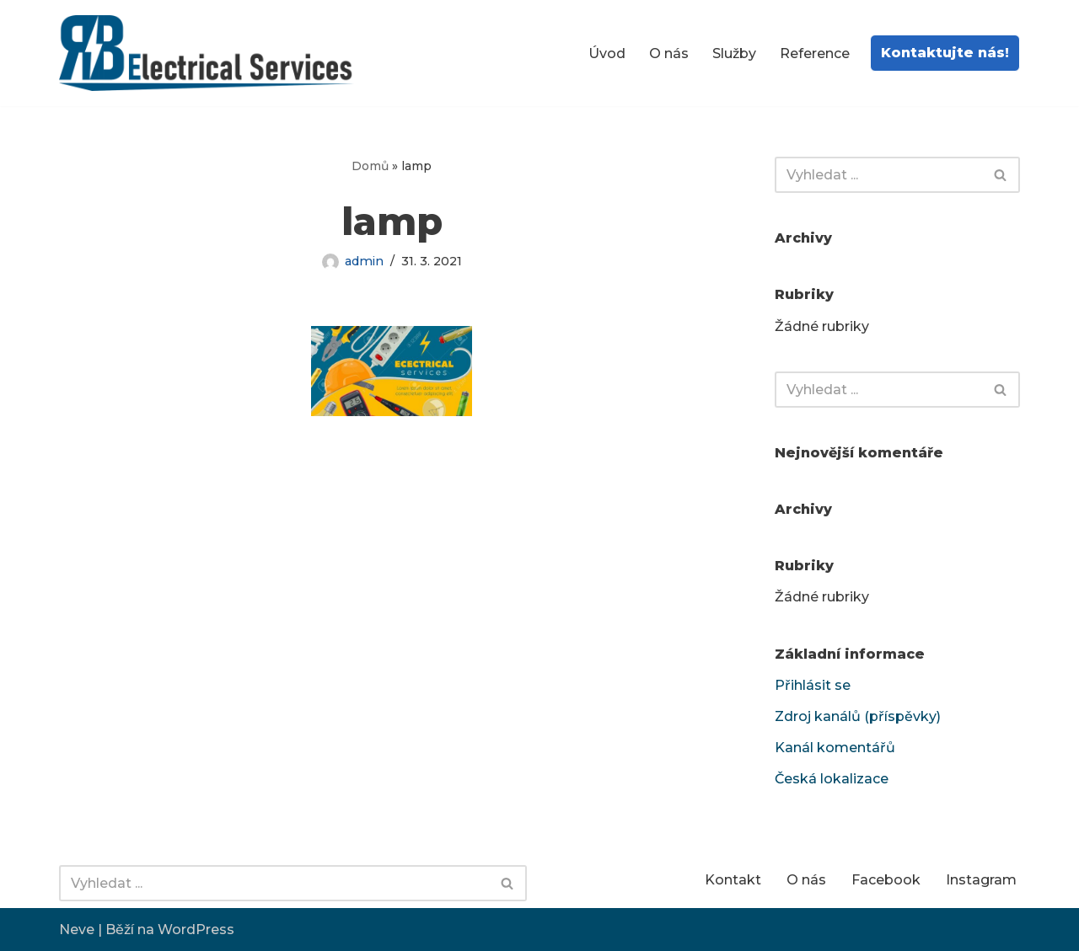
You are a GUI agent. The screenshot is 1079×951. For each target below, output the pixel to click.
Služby (734, 53)
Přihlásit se (813, 685)
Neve (76, 930)
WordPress (196, 930)
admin (364, 261)
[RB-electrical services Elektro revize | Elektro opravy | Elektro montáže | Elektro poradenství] (210, 53)
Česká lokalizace (831, 779)
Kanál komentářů (835, 748)
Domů (370, 166)
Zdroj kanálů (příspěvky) (858, 716)
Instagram (981, 880)
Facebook (886, 880)
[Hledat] (878, 175)
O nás (669, 53)
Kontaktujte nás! (945, 53)
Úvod (606, 53)
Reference (815, 53)
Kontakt (733, 880)
